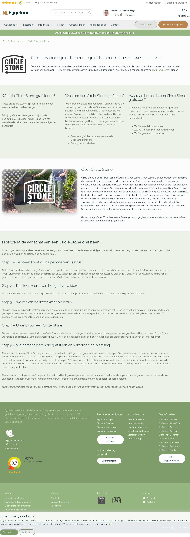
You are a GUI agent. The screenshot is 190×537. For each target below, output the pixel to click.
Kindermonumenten (137, 427)
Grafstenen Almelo (168, 419)
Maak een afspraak (173, 24)
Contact (115, 24)
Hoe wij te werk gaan (15, 498)
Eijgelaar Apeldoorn (107, 427)
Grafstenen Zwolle (168, 450)
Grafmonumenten (136, 419)
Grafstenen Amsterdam (170, 427)
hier (110, 524)
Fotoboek (28, 24)
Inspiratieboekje (97, 24)
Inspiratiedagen (153, 3)
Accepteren (9, 532)
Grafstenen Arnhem (168, 431)
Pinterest (149, 498)
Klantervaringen (77, 24)
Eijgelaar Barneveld (106, 423)
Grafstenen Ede (166, 438)
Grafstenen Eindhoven (169, 442)
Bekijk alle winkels (110, 439)
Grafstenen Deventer (169, 435)
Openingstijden (109, 461)
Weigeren (27, 532)
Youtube (149, 502)
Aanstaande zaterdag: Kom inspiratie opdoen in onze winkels (95, 33)
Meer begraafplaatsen (172, 459)
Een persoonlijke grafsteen (18, 502)
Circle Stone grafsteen (16, 509)
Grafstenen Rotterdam (169, 446)
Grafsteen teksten (136, 435)
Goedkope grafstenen (138, 431)
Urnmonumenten (136, 423)
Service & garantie (60, 502)
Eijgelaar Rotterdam (106, 431)
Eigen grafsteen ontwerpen (18, 506)
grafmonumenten (161, 70)
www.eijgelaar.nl (12, 448)
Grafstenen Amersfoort (170, 423)
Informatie (45, 25)
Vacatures (56, 506)
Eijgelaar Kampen (105, 419)
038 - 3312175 (11, 444)
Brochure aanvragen (175, 3)
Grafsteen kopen (136, 438)
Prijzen (60, 24)
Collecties (11, 25)
